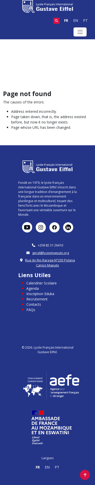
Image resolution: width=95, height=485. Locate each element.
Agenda (32, 288)
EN (75, 20)
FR (66, 20)
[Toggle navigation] (80, 32)
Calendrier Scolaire (41, 283)
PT (85, 20)
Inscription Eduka (40, 293)
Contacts (33, 304)
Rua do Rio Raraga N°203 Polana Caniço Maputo (50, 262)
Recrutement (37, 299)
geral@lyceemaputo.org (50, 252)
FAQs (30, 309)
